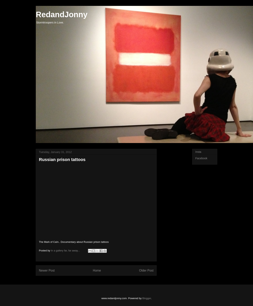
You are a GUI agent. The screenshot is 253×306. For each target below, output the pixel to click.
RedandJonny (61, 14)
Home (97, 270)
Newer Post (47, 270)
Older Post (146, 270)
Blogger (146, 298)
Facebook (201, 158)
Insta (198, 151)
